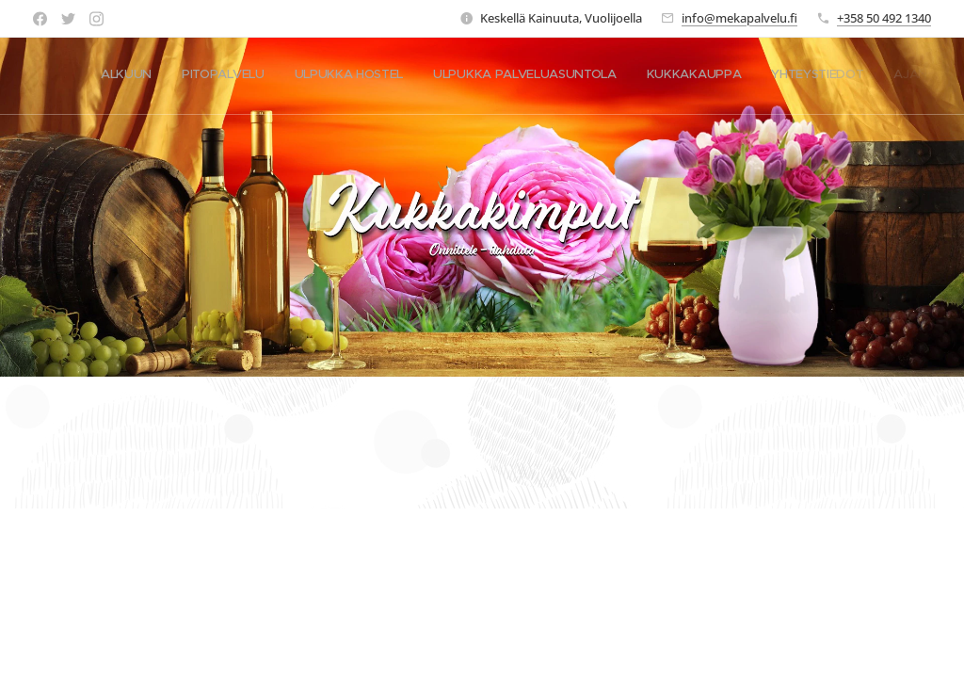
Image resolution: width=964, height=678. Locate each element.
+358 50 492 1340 (884, 17)
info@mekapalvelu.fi (739, 17)
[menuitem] (755, 76)
